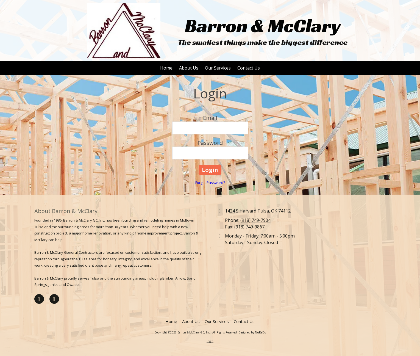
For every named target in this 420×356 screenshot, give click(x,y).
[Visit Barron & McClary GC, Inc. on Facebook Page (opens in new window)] (39, 299)
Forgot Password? (210, 182)
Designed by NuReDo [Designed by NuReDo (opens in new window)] (252, 332)
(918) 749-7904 (255, 220)
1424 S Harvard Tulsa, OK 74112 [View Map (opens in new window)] (258, 211)
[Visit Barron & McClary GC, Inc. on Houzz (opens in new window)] (54, 299)
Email (210, 118)
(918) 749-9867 (249, 227)
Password (210, 143)
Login (210, 341)
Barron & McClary (263, 26)
